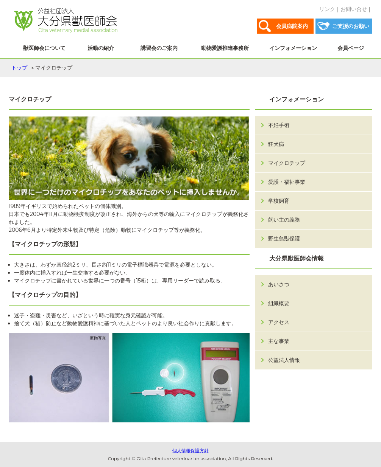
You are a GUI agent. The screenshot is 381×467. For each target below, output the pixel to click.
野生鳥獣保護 (284, 238)
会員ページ (350, 48)
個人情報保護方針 (190, 450)
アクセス (278, 322)
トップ (19, 67)
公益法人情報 (284, 360)
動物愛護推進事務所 (225, 48)
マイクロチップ (286, 163)
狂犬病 (276, 144)
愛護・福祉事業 (286, 181)
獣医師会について (44, 48)
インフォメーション (293, 48)
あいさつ (278, 284)
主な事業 (278, 341)
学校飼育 (278, 200)
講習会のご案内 (159, 48)
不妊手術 (278, 125)
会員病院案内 (292, 26)
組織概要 (278, 303)
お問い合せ (353, 9)
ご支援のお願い (350, 26)
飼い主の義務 (284, 219)
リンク (327, 9)
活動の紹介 (100, 48)
